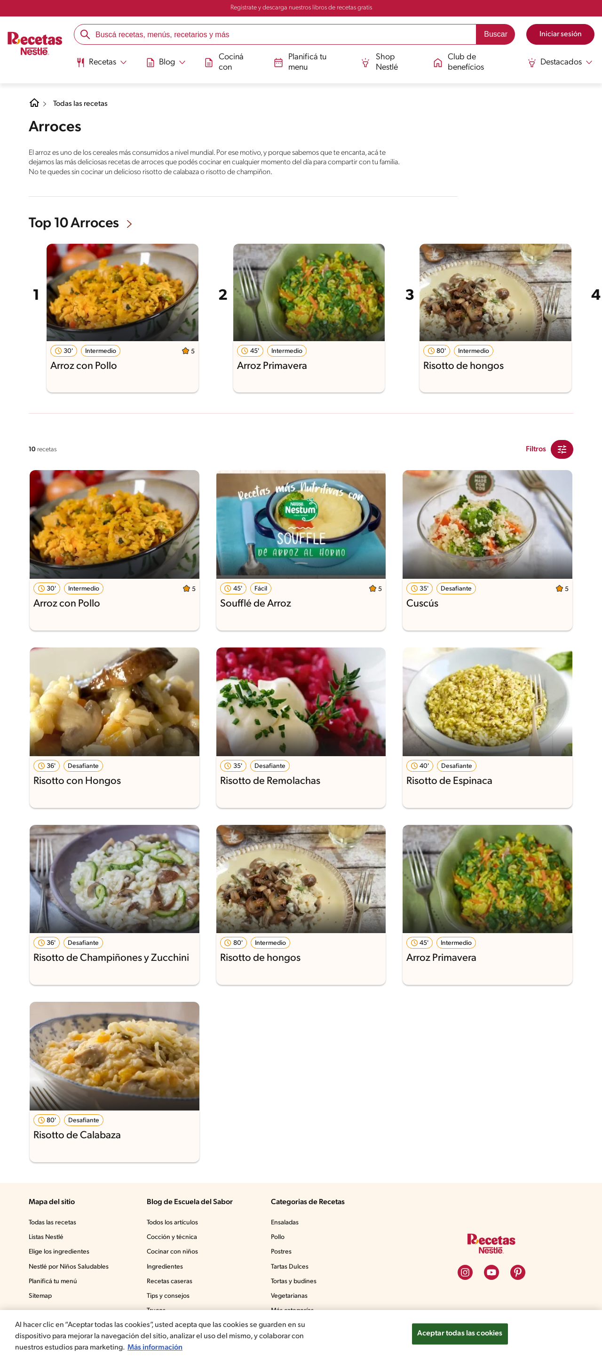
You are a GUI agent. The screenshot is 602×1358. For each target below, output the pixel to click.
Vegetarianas (289, 1296)
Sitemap (40, 1296)
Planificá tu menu (300, 62)
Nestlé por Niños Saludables (69, 1266)
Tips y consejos (168, 1296)
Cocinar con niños (172, 1251)
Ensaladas (285, 1222)
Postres (281, 1251)
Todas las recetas (80, 104)
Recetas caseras (169, 1281)
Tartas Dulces (290, 1266)
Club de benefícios (459, 62)
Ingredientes (165, 1266)
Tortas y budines (294, 1281)
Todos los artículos (172, 1222)
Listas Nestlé (46, 1237)
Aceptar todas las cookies (460, 1333)
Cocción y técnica (172, 1237)
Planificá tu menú (53, 1281)
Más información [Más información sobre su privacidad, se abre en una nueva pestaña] (154, 1347)
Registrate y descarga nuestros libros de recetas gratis (301, 7)
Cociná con (224, 62)
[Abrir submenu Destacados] (560, 62)
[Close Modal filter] (562, 449)
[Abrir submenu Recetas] (101, 62)
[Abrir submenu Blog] (166, 62)
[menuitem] (101, 66)
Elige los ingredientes (59, 1251)
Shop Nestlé (379, 62)
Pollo (278, 1237)
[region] (301, 1334)
